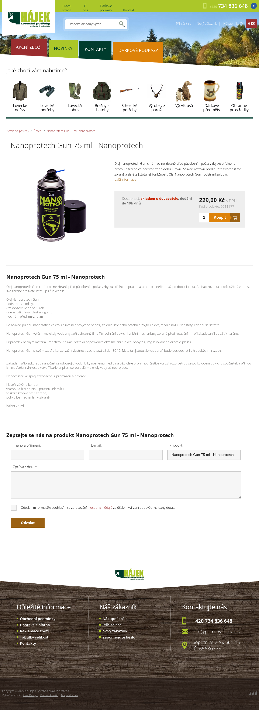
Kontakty (28, 643)
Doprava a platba (35, 624)
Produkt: (176, 445)
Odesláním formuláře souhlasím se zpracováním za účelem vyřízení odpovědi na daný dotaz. (93, 507)
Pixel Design (30, 695)
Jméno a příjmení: (27, 445)
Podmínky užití (49, 695)
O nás (85, 8)
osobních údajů (101, 507)
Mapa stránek (69, 695)
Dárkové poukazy (106, 8)
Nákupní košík (115, 618)
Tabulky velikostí (34, 637)
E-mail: (96, 445)
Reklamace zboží (34, 631)
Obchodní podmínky (37, 618)
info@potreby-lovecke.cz (218, 631)
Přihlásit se (183, 23)
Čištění (38, 131)
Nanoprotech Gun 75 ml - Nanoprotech (71, 131)
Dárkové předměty (211, 107)
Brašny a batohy (102, 107)
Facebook (254, 6)
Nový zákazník (207, 23)
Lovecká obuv (75, 107)
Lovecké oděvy (20, 107)
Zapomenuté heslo (119, 637)
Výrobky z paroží (157, 107)
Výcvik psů (184, 105)
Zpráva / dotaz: (25, 466)
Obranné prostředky (239, 107)
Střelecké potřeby (129, 107)
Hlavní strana (66, 8)
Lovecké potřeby (47, 107)
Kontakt (128, 10)
